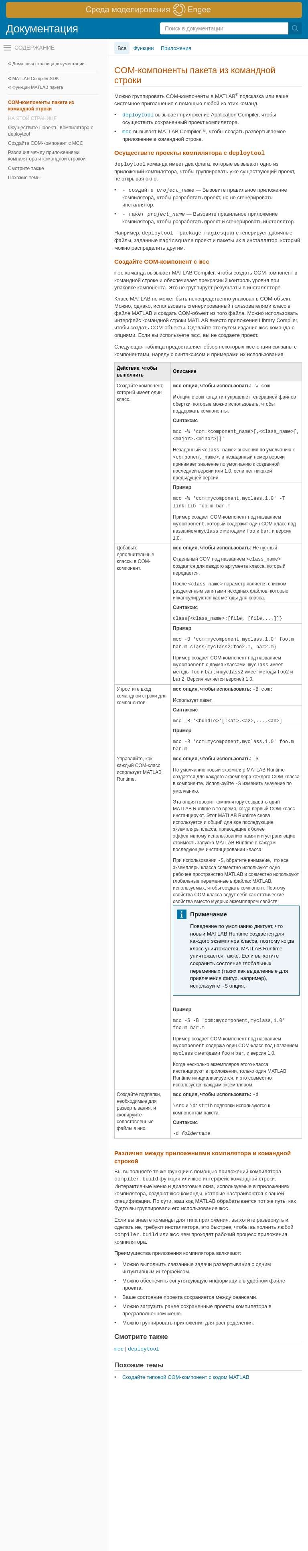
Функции (143, 48)
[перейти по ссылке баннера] (154, 10)
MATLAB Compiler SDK (35, 78)
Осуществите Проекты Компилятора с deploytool (50, 131)
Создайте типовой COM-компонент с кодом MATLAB (185, 1377)
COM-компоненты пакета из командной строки (41, 106)
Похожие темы (24, 177)
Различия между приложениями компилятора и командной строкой (46, 156)
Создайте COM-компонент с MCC (45, 143)
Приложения (176, 48)
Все (122, 48)
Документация (42, 28)
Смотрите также (26, 168)
